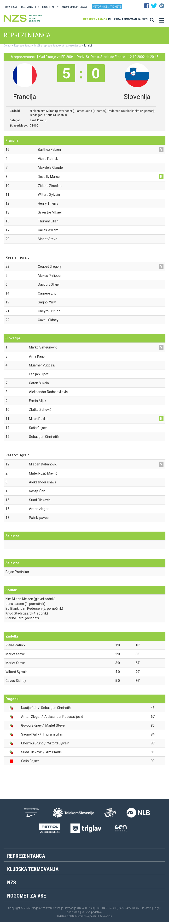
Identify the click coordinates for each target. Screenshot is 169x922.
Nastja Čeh (29, 708)
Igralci (87, 45)
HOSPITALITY (50, 7)
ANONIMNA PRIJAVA (74, 7)
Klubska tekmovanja (124, 19)
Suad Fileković (31, 752)
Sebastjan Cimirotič (55, 708)
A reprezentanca (72, 45)
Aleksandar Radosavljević (63, 717)
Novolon (107, 916)
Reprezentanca (95, 19)
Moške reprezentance (47, 45)
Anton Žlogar (31, 717)
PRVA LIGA (10, 7)
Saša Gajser (30, 761)
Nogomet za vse (26, 896)
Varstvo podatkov (92, 912)
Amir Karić (54, 752)
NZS (145, 19)
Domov (8, 45)
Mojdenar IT (92, 916)
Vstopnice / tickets (107, 6)
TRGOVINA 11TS (29, 7)
